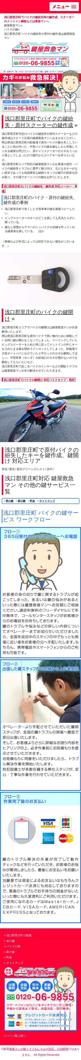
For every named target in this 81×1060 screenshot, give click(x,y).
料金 (32, 501)
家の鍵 (21, 501)
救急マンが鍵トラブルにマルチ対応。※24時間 (38, 1049)
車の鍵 (9, 501)
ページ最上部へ (16, 1035)
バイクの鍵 (13, 946)
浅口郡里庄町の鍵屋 (19, 935)
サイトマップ (47, 501)
